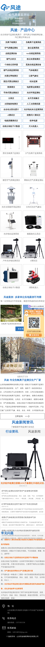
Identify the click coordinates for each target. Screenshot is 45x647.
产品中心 (27, 30)
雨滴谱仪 (11, 87)
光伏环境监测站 (33, 93)
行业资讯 (12, 431)
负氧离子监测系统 (33, 42)
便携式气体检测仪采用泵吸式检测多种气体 (19, 517)
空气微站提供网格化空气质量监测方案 (18, 571)
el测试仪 (11, 115)
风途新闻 (34, 431)
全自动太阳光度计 (11, 109)
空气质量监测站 (11, 48)
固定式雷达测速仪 (11, 81)
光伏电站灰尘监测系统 (33, 109)
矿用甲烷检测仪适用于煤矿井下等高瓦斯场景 (20, 504)
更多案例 (22, 329)
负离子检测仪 (11, 42)
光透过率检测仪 (11, 76)
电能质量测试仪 (11, 121)
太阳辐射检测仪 (11, 104)
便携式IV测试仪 (33, 115)
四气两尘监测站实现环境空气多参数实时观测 (20, 491)
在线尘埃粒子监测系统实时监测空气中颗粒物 (21, 557)
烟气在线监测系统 (11, 70)
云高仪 (11, 98)
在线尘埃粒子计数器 (11, 126)
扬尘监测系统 (33, 48)
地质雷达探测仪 (33, 87)
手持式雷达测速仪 (11, 93)
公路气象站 (33, 76)
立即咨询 (19, 416)
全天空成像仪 (33, 98)
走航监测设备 (11, 53)
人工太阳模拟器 (33, 104)
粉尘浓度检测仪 (33, 59)
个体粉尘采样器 (11, 65)
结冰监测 (33, 81)
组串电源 (33, 121)
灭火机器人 (33, 126)
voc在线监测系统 (33, 53)
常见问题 (7, 533)
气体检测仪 (33, 70)
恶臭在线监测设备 (33, 65)
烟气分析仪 (11, 59)
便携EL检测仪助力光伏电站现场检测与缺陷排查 (21, 531)
